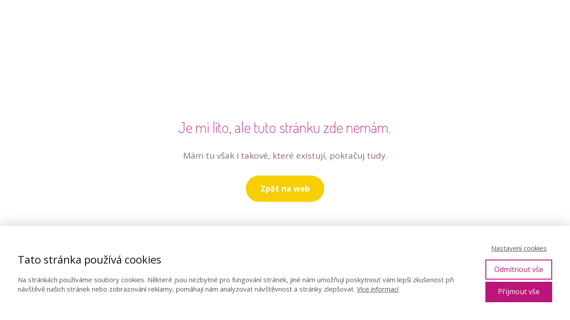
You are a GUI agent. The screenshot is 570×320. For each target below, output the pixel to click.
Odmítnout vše (518, 269)
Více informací (378, 288)
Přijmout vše (519, 291)
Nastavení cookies (519, 248)
